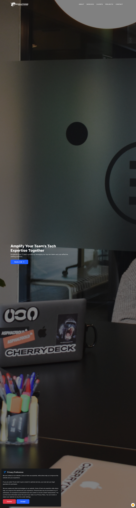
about (81, 4)
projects (109, 4)
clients (100, 4)
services (90, 4)
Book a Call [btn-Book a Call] (19, 262)
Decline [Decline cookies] (9, 501)
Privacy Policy (41, 494)
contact (119, 4)
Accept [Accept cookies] (22, 501)
